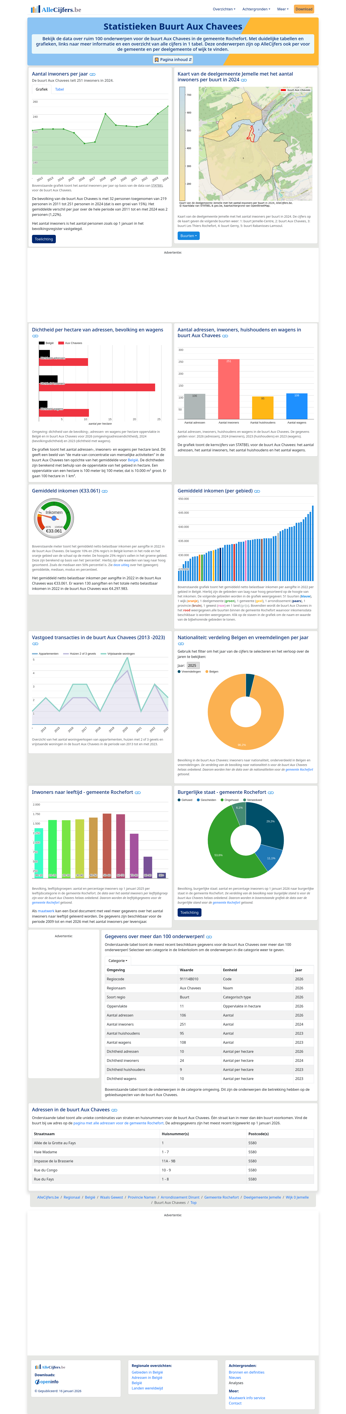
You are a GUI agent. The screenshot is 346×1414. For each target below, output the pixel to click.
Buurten (187, 235)
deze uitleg (121, 565)
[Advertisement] (173, 289)
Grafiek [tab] (42, 89)
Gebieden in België (147, 1372)
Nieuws (235, 1377)
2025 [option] (192, 665)
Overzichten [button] (223, 9)
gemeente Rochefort (299, 769)
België (133, 460)
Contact (235, 1403)
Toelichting (44, 239)
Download (304, 9)
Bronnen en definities (246, 1372)
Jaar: (181, 665)
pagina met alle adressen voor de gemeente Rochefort (118, 1123)
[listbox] (193, 665)
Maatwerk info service (247, 1397)
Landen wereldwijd (147, 1388)
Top (193, 1202)
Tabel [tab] (59, 89)
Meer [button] (281, 9)
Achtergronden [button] (255, 9)
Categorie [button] (117, 960)
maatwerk (46, 910)
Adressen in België (147, 1377)
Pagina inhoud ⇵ (173, 60)
